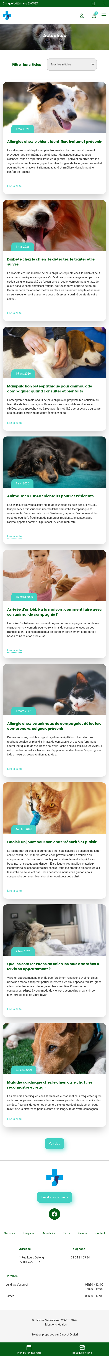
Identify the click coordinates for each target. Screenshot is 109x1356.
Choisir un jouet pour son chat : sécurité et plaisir (52, 841)
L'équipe (28, 1233)
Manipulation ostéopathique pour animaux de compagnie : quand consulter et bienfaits (49, 389)
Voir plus (54, 1143)
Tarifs (66, 1233)
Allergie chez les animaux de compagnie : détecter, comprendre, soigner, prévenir (54, 726)
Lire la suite (14, 186)
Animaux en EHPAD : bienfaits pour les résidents (50, 496)
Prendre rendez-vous (54, 1197)
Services (9, 1233)
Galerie (82, 1233)
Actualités (48, 1233)
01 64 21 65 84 (80, 1257)
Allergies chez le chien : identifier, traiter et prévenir (54, 141)
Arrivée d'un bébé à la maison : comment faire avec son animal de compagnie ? (54, 612)
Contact (100, 1233)
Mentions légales (56, 1324)
